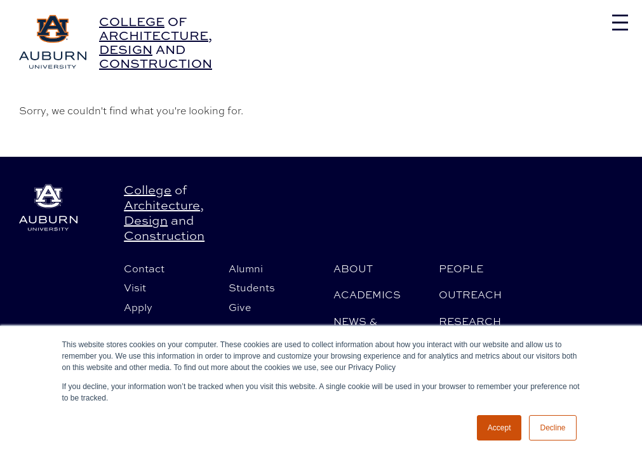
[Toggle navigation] (620, 22)
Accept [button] (499, 427)
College (131, 21)
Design (125, 49)
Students (252, 287)
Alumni (246, 268)
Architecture (153, 35)
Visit (135, 287)
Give (240, 307)
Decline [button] (552, 427)
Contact (144, 268)
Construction (155, 63)
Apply (138, 307)
